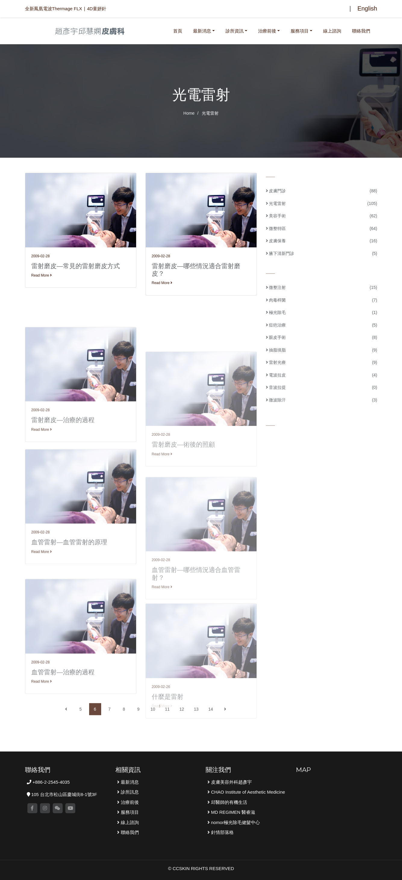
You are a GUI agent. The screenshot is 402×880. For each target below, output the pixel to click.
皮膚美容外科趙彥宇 (231, 782)
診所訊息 (129, 792)
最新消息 (202, 30)
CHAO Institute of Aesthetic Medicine (247, 792)
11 (167, 726)
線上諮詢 (332, 30)
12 (181, 726)
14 (210, 726)
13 (196, 726)
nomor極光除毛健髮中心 (235, 822)
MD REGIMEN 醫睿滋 (232, 812)
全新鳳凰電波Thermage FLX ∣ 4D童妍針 (66, 8)
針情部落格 (222, 832)
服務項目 (300, 30)
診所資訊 (235, 30)
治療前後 (267, 30)
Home (189, 113)
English (367, 8)
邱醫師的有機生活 (228, 802)
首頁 (179, 30)
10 (153, 726)
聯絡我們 (361, 30)
